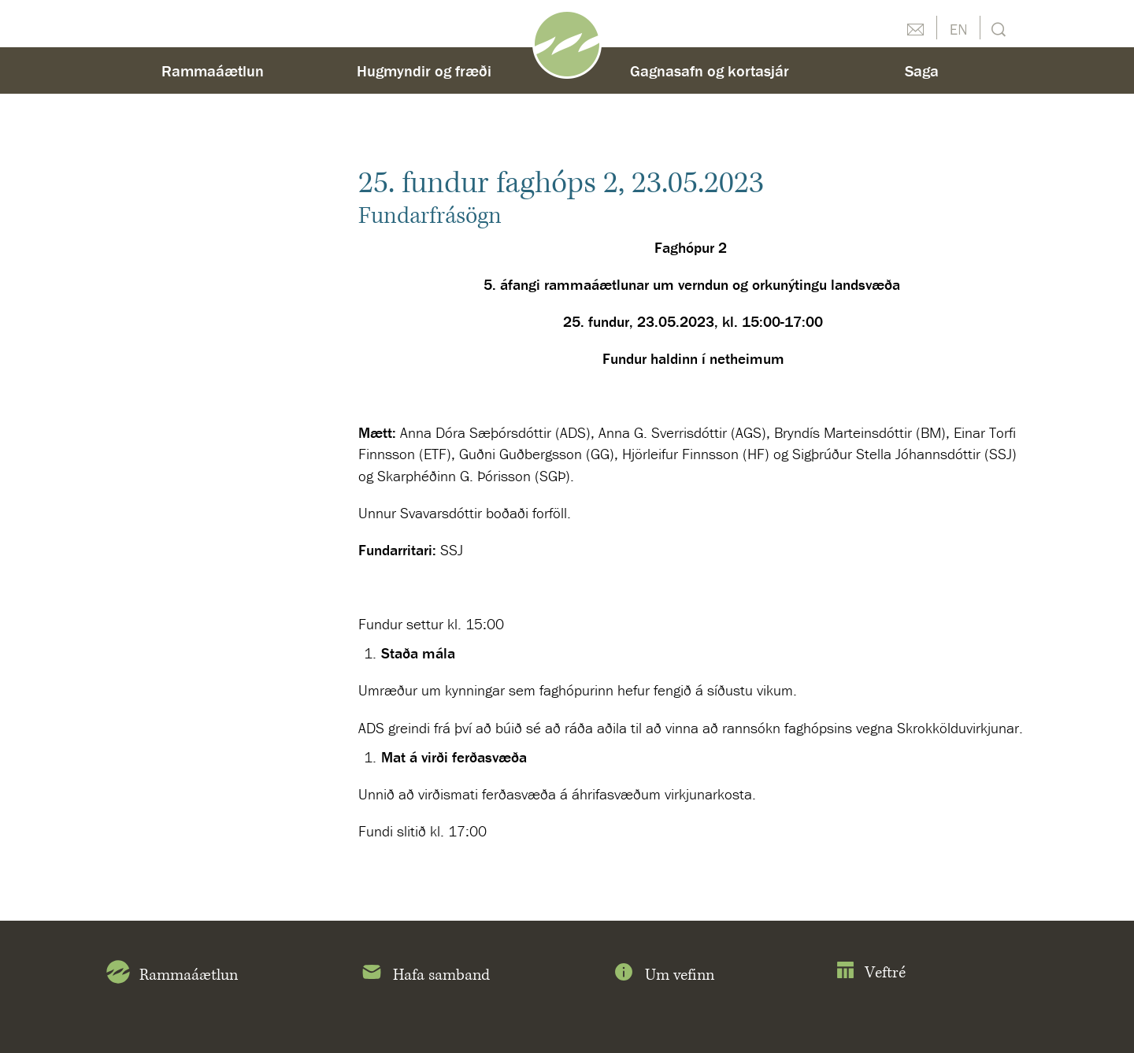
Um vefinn (663, 975)
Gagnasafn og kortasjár (709, 70)
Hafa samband (425, 975)
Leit (997, 28)
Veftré (871, 973)
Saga (922, 70)
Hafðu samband (915, 27)
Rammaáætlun (212, 70)
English (958, 27)
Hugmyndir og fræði (424, 70)
